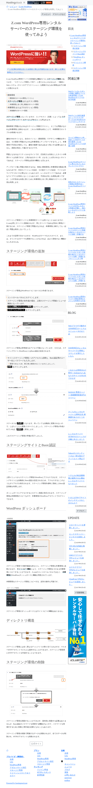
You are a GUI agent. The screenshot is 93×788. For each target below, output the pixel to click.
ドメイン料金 (42, 770)
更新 (66, 772)
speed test (68, 778)
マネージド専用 (16, 770)
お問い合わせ (70, 775)
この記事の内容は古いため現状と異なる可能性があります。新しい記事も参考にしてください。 (36, 70)
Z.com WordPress (25, 7)
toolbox (67, 780)
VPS (11, 762)
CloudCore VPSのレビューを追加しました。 (77, 581)
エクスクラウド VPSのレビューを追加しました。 (77, 570)
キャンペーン (70, 764)
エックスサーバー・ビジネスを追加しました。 (77, 537)
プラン (36, 751)
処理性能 (40, 775)
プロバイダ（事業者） (15, 757)
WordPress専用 (15, 765)
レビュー (13, 7)
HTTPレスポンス (44, 772)
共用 (11, 759)
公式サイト (36, 744)
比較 (63, 751)
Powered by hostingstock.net (16, 783)
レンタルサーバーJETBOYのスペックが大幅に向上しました (77, 436)
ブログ (67, 770)
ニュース (68, 767)
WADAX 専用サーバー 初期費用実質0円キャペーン (77, 395)
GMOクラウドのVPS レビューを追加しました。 (76, 558)
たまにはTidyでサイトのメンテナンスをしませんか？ (77, 500)
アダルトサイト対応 (18, 768)
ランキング (38, 767)
